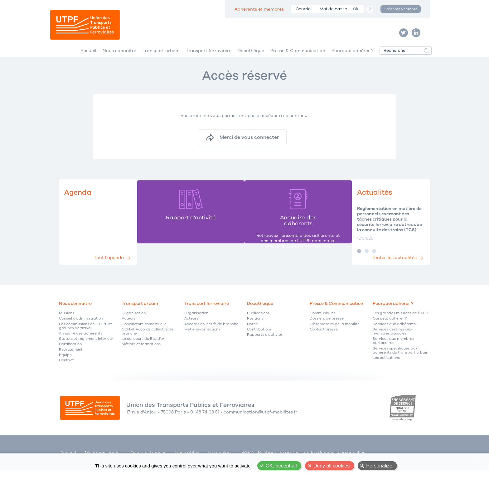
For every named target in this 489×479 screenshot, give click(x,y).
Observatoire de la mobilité (335, 333)
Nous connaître (119, 59)
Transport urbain (161, 59)
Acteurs (129, 328)
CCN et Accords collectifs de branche (147, 341)
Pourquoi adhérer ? (352, 59)
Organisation (134, 322)
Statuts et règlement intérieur (86, 348)
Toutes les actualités (390, 264)
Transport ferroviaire (208, 59)
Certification (70, 353)
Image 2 (357, 260)
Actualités (368, 201)
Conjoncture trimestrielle (144, 333)
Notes (252, 333)
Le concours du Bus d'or (143, 348)
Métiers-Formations (202, 339)
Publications (258, 322)
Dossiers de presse (327, 328)
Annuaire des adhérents (80, 343)
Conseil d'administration (81, 328)
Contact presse (324, 339)
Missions (66, 322)
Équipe (65, 364)
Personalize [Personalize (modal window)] (379, 465)
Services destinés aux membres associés (392, 341)
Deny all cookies (331, 465)
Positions (255, 328)
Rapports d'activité (264, 344)
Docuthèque (251, 59)
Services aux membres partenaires (393, 350)
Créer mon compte (401, 9)
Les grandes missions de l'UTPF (401, 322)
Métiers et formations (141, 353)
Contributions (259, 339)
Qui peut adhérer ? (390, 328)
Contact (66, 370)
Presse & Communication (297, 59)
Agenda (79, 201)
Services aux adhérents (394, 333)
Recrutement (71, 359)
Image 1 (350, 260)
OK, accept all (281, 465)
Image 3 (365, 260)
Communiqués (323, 322)
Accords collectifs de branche (211, 333)
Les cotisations (386, 367)
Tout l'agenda (114, 264)
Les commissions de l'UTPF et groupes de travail (85, 335)
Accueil (88, 59)
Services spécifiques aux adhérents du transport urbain (400, 359)
